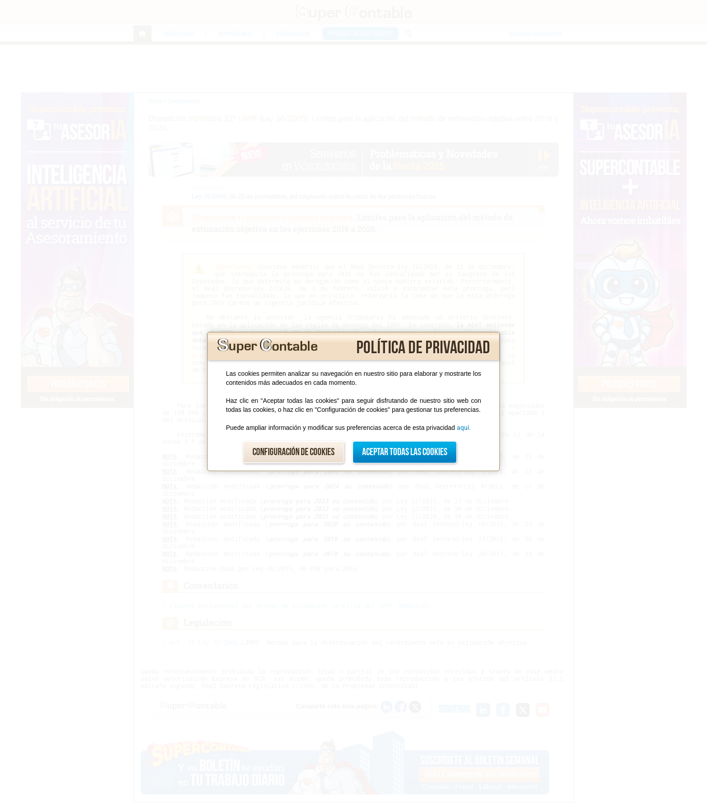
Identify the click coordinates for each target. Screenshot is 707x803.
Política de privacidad (423, 348)
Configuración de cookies (293, 452)
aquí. (464, 427)
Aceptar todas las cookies (404, 452)
